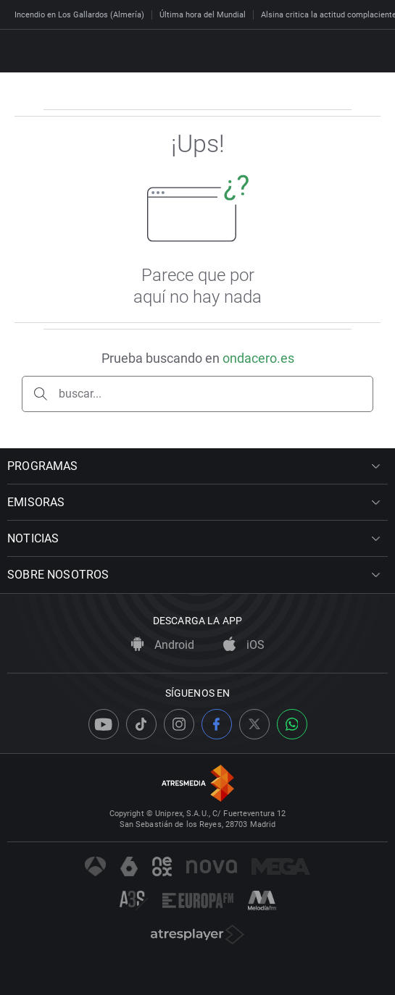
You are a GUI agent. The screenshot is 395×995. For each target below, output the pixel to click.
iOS (244, 645)
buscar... (80, 393)
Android (162, 645)
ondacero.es (258, 358)
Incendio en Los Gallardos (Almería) (79, 15)
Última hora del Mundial (202, 15)
